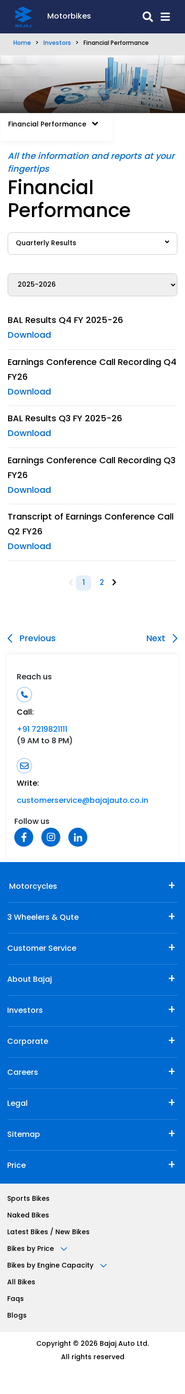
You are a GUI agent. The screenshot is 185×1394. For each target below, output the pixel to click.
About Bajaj (29, 980)
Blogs (17, 1316)
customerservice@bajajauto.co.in (82, 801)
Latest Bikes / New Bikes (48, 1232)
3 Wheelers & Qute (43, 918)
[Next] (114, 583)
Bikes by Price (37, 1249)
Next (161, 639)
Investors (57, 43)
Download (29, 335)
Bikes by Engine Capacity (57, 1265)
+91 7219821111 (42, 730)
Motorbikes (69, 17)
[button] (161, 16)
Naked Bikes (28, 1215)
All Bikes (21, 1282)
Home (22, 43)
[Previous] (71, 583)
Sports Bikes (28, 1199)
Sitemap (23, 1135)
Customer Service (41, 949)
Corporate (27, 1042)
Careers (22, 1073)
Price (16, 1166)
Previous (32, 639)
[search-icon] (122, 16)
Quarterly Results (92, 243)
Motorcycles (32, 887)
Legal (17, 1104)
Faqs (15, 1299)
